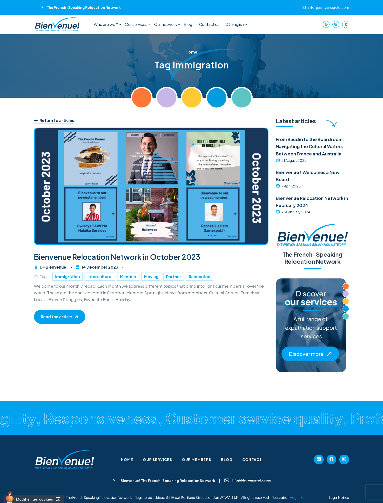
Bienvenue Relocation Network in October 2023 (117, 257)
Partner (173, 276)
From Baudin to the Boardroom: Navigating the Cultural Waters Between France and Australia (310, 146)
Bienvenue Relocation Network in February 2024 (312, 201)
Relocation (199, 276)
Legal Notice (339, 497)
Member (128, 276)
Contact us (209, 24)
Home (127, 459)
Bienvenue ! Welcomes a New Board (308, 175)
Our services (136, 24)
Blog (188, 24)
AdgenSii (297, 497)
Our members (196, 459)
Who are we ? (106, 24)
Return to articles (54, 120)
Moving (151, 276)
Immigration (67, 276)
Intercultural (99, 276)
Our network (165, 24)
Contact (252, 459)
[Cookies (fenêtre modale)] (34, 499)
